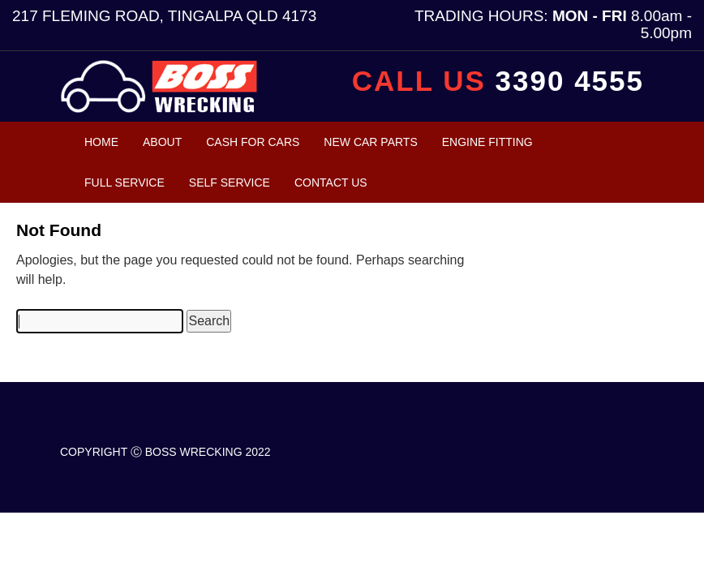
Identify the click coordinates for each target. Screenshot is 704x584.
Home (101, 141)
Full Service (124, 182)
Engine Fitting (487, 141)
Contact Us (330, 182)
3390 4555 (570, 81)
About (162, 141)
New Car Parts (370, 141)
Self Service (229, 182)
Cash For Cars (252, 141)
